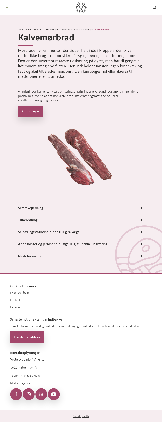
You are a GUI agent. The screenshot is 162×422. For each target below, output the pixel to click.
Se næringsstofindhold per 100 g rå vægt (81, 232)
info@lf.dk (23, 383)
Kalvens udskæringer (83, 29)
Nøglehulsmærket (81, 256)
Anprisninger (30, 111)
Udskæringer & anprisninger (59, 29)
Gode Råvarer (24, 29)
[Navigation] (7, 7)
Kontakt (15, 300)
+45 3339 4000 (31, 375)
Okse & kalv (38, 29)
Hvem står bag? (19, 292)
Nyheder (15, 307)
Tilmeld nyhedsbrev (27, 337)
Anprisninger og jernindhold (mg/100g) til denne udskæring (81, 244)
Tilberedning (81, 220)
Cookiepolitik (81, 416)
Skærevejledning (81, 208)
